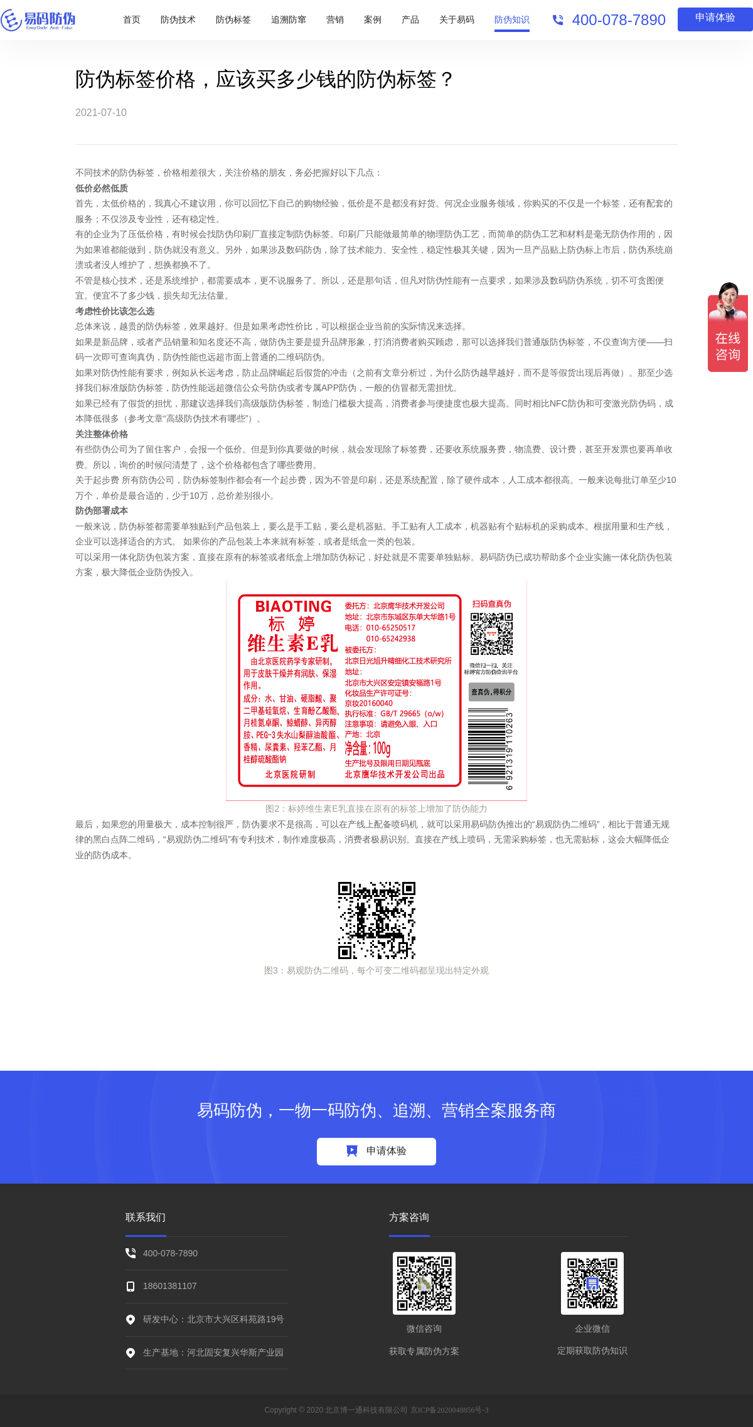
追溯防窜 (288, 19)
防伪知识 (512, 19)
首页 (132, 19)
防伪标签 (233, 19)
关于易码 (456, 19)
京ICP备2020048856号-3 (449, 1410)
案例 (373, 19)
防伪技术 (178, 19)
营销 (335, 19)
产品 (410, 19)
